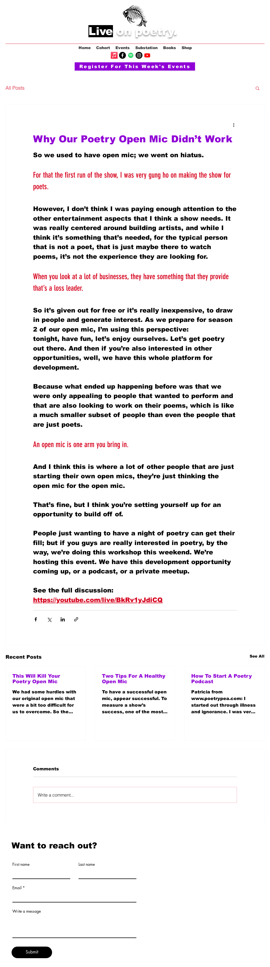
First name (20, 864)
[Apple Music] (114, 55)
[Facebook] (122, 55)
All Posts (15, 88)
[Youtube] (147, 55)
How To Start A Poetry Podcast (221, 678)
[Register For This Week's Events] (135, 66)
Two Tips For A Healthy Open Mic (133, 678)
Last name (87, 864)
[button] (257, 88)
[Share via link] (76, 619)
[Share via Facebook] (35, 619)
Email (16, 888)
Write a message (26, 911)
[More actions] (233, 124)
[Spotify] (130, 55)
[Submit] (32, 952)
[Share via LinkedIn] (62, 619)
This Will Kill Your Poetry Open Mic (36, 678)
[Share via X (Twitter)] (49, 619)
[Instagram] (139, 55)
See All (257, 656)
